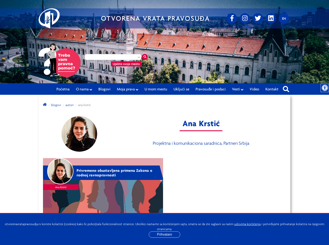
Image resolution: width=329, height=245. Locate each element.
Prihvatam (164, 234)
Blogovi (104, 89)
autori (69, 105)
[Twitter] (258, 18)
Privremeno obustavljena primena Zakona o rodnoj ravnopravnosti (114, 172)
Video (254, 89)
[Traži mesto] (145, 57)
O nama (84, 89)
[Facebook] (232, 18)
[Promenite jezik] (284, 18)
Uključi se (181, 89)
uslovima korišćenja (247, 224)
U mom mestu (156, 89)
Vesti (237, 89)
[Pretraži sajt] (286, 87)
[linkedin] (271, 18)
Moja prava (127, 89)
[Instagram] (245, 18)
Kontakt (271, 89)
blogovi (56, 105)
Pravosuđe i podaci (211, 89)
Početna (63, 89)
